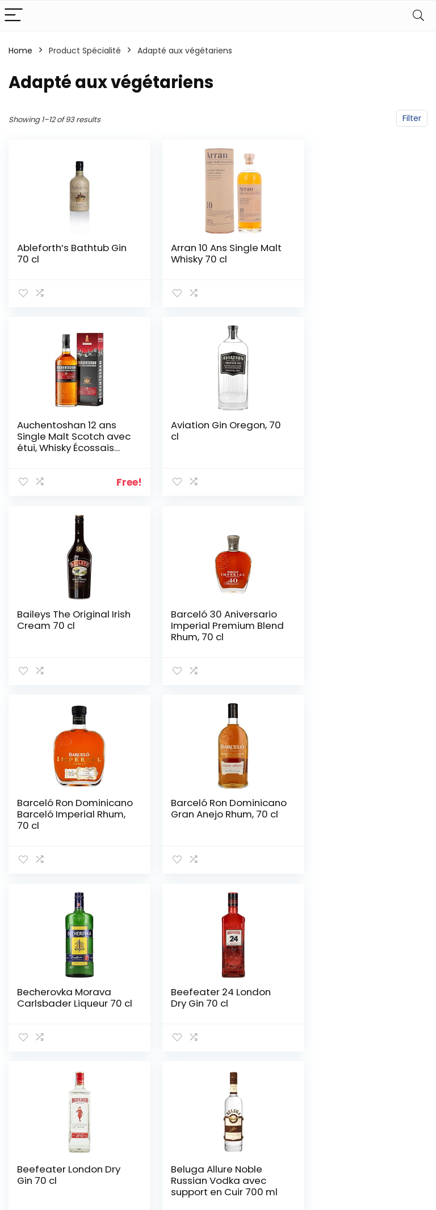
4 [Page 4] (199, 912)
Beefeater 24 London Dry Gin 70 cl (67, 817)
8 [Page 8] (274, 912)
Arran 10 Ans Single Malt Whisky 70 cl (205, 253)
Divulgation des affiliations (394, 1090)
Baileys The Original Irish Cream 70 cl (207, 441)
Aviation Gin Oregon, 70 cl (65, 441)
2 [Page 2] (162, 912)
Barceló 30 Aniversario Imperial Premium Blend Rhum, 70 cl (356, 453)
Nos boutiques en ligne (324, 1098)
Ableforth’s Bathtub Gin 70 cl (63, 253)
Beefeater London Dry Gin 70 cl (213, 817)
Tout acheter (322, 1061)
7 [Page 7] (255, 912)
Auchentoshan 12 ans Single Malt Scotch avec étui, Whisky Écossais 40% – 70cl (354, 265)
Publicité (313, 1119)
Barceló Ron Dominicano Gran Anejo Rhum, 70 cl (202, 635)
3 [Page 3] (180, 912)
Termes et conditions (385, 1064)
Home (20, 50)
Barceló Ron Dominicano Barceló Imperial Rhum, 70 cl (65, 635)
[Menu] (13, 16)
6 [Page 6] (237, 912)
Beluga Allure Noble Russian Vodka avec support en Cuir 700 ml (352, 829)
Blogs (306, 1077)
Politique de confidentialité (393, 1038)
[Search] (418, 16)
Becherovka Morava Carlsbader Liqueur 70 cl (357, 635)
